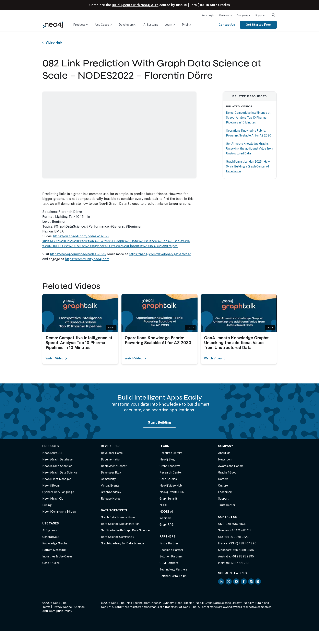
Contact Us (227, 24)
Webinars (166, 518)
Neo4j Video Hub (171, 485)
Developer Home (112, 453)
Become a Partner (171, 550)
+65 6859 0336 (243, 550)
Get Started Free (258, 24)
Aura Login (207, 15)
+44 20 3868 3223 (236, 536)
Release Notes (110, 498)
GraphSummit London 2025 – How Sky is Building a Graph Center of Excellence (248, 166)
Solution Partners (171, 556)
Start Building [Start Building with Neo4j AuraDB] (159, 422)
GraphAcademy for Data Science (122, 543)
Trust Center (226, 505)
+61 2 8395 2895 (242, 556)
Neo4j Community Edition (59, 511)
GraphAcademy (111, 492)
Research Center (171, 472)
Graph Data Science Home (118, 517)
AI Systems (150, 24)
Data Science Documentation (120, 523)
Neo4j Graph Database (57, 459)
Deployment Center (114, 466)
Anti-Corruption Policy (57, 611)
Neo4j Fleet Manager (56, 479)
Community (108, 479)
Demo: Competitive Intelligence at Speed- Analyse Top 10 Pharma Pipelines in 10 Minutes (248, 117)
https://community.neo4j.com (87, 259)
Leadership (225, 492)
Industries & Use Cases (57, 556)
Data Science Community (117, 536)
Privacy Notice (62, 607)
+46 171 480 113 (240, 530)
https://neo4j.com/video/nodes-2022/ (78, 254)
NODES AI (166, 511)
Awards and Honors (231, 466)
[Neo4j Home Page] (52, 24)
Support (260, 15)
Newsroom (225, 459)
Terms (46, 607)
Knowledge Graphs (54, 543)
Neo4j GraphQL (52, 498)
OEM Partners (169, 563)
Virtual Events (110, 485)
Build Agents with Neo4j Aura (135, 5)
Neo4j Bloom (51, 485)
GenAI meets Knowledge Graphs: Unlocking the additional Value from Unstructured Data (249, 148)
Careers (223, 479)
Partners (224, 15)
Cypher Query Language (58, 492)
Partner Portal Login (173, 576)
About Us (224, 453)
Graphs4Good (227, 472)
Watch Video (56, 358)
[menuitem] (207, 15)
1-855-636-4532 (234, 523)
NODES (164, 505)
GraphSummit (168, 498)
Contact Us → (229, 517)
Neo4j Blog (167, 459)
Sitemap (79, 607)
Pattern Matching (54, 550)
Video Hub (54, 42)
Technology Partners (173, 569)
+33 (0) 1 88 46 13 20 (242, 543)
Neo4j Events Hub (172, 492)
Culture (223, 485)
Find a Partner (169, 543)
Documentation (111, 459)
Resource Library (171, 453)
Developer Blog (111, 472)
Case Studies (51, 563)
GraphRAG (167, 524)
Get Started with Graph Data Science (125, 530)
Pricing (186, 24)
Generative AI (51, 536)
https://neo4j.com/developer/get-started (160, 254)
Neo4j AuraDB (52, 453)
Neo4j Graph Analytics (57, 466)
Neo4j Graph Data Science (60, 472)
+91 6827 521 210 (237, 563)
